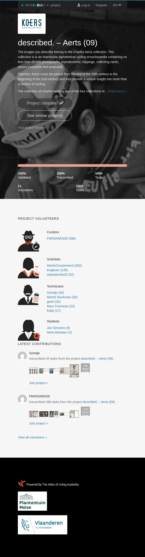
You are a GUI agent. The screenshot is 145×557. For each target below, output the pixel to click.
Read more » (117, 91)
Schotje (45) (55, 292)
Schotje (34, 353)
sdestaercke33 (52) (60, 274)
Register (101, 5)
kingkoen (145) (57, 270)
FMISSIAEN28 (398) (61, 238)
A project (40, 5)
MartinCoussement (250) (64, 265)
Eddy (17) (54, 310)
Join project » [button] (38, 383)
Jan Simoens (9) (58, 328)
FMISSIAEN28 (39, 396)
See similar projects (45, 115)
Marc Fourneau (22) (61, 306)
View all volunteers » (32, 437)
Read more (85, 368)
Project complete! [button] (45, 103)
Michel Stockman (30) (62, 297)
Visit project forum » (32, 127)
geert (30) (54, 301)
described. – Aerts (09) (97, 358)
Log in (83, 5)
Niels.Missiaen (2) (59, 332)
